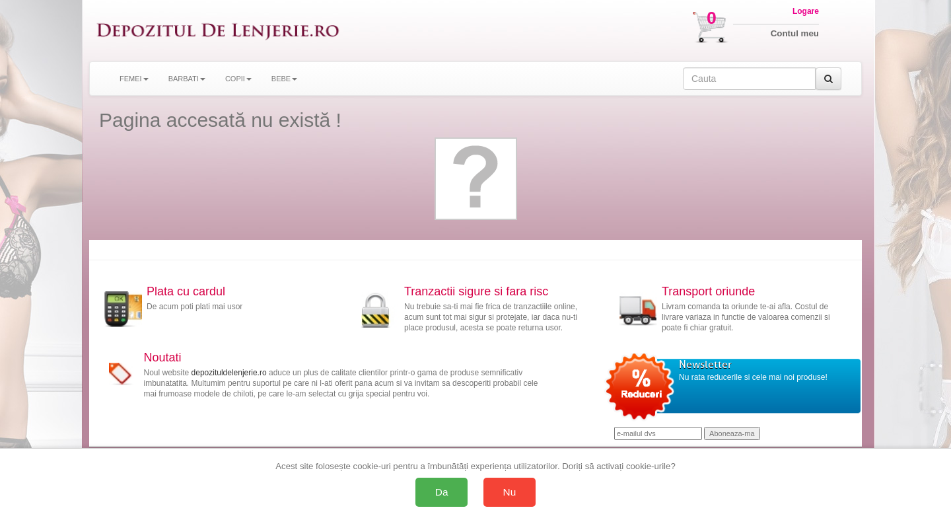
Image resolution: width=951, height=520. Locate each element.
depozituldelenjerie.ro (229, 372)
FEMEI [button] (134, 79)
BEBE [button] (284, 79)
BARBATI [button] (186, 79)
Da (441, 492)
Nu (509, 492)
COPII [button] (238, 79)
